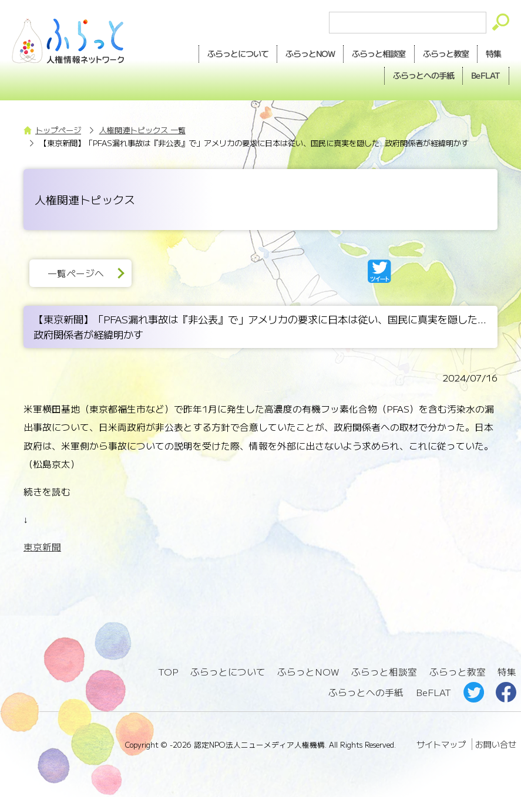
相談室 (378, 54)
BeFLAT (485, 75)
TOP (168, 671)
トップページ (58, 130)
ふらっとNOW (308, 671)
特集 (493, 53)
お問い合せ (495, 744)
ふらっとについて (237, 53)
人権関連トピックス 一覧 (142, 130)
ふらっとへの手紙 (366, 692)
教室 (446, 54)
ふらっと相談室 (384, 671)
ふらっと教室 (457, 671)
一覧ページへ (76, 273)
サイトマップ (441, 744)
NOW (310, 54)
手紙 (423, 75)
